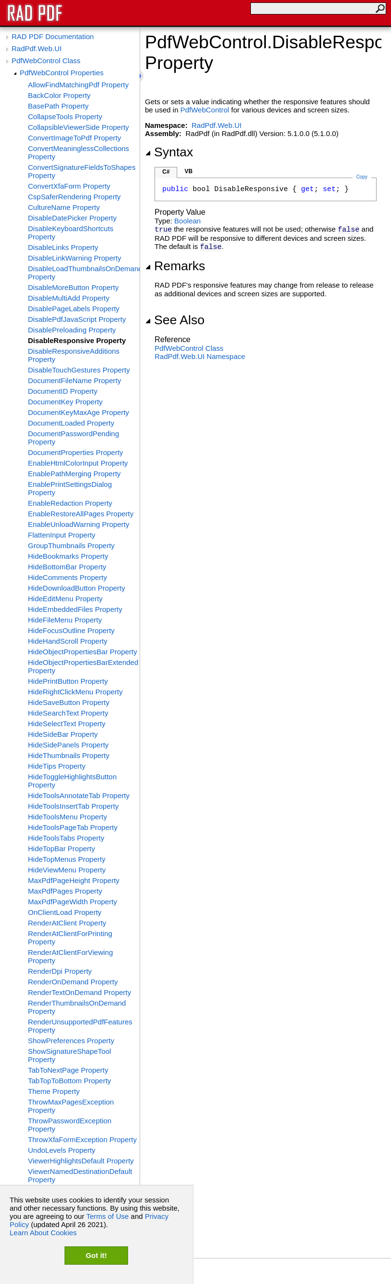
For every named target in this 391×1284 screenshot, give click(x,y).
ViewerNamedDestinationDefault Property (80, 1175)
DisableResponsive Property (77, 340)
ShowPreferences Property (71, 1040)
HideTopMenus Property (66, 859)
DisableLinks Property (63, 247)
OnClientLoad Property (65, 912)
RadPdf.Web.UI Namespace (200, 356)
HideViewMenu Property (66, 870)
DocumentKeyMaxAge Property (78, 412)
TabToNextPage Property (68, 1070)
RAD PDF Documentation (53, 36)
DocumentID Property (62, 391)
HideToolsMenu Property (67, 817)
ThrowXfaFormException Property (82, 1139)
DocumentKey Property (65, 402)
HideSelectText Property (66, 723)
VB (188, 171)
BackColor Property (59, 95)
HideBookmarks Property (68, 556)
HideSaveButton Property (68, 702)
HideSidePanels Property (68, 745)
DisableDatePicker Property (72, 218)
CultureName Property (64, 207)
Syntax (169, 152)
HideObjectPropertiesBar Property (82, 652)
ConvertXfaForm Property (69, 186)
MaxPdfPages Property (65, 891)
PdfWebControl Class (46, 60)
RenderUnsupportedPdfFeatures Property (80, 1026)
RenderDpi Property (60, 971)
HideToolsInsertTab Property (73, 806)
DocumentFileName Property (74, 380)
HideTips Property (57, 766)
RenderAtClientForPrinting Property (70, 937)
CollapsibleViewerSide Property (78, 127)
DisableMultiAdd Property (68, 298)
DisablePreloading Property (72, 330)
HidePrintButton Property (68, 681)
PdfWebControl (204, 110)
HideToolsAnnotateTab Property (79, 795)
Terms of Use (107, 1216)
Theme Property (54, 1091)
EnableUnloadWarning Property (78, 524)
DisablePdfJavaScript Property (77, 319)
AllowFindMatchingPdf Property (78, 85)
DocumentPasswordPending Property (73, 437)
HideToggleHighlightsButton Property (72, 781)
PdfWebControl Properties (62, 73)
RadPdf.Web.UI (37, 48)
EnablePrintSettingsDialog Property (70, 488)
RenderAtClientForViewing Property (70, 956)
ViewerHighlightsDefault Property (81, 1161)
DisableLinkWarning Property (74, 258)
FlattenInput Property (61, 535)
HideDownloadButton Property (76, 588)
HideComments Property (67, 577)
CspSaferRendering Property (74, 197)
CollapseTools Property (65, 116)
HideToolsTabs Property (66, 838)
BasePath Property (58, 106)
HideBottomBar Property (67, 567)
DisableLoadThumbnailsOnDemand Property (84, 272)
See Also (175, 320)
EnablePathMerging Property (74, 473)
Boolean (187, 221)
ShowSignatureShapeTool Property (69, 1055)
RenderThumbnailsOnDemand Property (77, 1007)
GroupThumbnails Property (71, 545)
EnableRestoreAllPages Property (80, 514)
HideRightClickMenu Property (75, 692)
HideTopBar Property (61, 848)
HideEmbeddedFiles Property (75, 609)
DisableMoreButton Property (73, 287)
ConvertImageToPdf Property (74, 138)
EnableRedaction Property (70, 503)
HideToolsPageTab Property (72, 827)
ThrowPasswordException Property (69, 1125)
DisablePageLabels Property (73, 308)
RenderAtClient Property (67, 923)
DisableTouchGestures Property (79, 370)
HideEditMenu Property (65, 598)
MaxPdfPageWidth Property (72, 901)
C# (165, 171)
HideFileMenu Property (65, 620)
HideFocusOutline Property (71, 630)
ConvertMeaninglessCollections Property (78, 152)
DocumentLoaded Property (71, 423)
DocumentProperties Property (75, 452)
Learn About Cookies (43, 1233)
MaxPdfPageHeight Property (73, 880)
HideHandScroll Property (67, 641)
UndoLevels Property (61, 1150)
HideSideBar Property (63, 734)
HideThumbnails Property (68, 755)
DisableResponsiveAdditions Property (73, 355)
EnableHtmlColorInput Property (78, 463)
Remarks (175, 266)
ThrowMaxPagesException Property (71, 1106)
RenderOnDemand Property (73, 982)
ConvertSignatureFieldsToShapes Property (81, 171)
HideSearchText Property (68, 713)
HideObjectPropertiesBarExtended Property (83, 666)
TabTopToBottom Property (69, 1081)
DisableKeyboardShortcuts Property (71, 232)
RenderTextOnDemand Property (79, 992)
